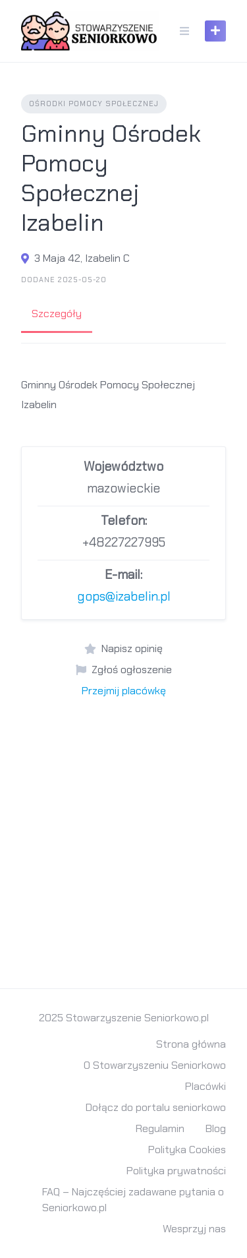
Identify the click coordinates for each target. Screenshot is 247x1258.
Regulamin (160, 1128)
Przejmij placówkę (124, 691)
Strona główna (191, 1044)
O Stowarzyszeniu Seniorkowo (155, 1065)
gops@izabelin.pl (124, 596)
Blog (216, 1128)
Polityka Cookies (187, 1149)
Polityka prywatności (176, 1171)
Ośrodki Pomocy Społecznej (94, 103)
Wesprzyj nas (194, 1229)
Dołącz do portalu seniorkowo (156, 1107)
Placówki (205, 1086)
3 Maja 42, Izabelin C (82, 258)
